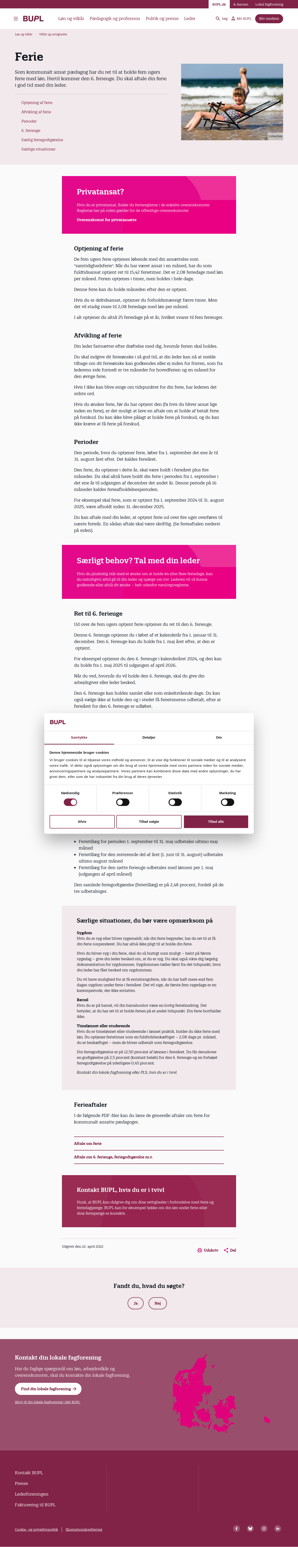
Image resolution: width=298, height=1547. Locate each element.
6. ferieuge (30, 130)
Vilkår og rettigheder (53, 34)
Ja (136, 1303)
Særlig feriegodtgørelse (42, 139)
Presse (21, 1483)
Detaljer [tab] (149, 737)
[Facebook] (236, 1528)
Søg (221, 18)
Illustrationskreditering (84, 1529)
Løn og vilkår (71, 18)
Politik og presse (162, 18)
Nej (158, 1303)
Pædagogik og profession (115, 18)
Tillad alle (216, 822)
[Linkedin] (277, 1528)
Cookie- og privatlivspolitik (36, 1529)
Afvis (82, 822)
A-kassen (240, 4)
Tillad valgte (149, 822)
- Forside (33, 19)
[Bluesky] (250, 1528)
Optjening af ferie (36, 102)
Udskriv (207, 1250)
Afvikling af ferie (36, 112)
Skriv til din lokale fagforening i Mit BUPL (47, 1402)
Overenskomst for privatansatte (106, 219)
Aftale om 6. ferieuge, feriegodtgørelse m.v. (113, 1157)
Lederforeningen (31, 1494)
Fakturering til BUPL (35, 1504)
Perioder (29, 121)
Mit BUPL (241, 19)
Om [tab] (219, 737)
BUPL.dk (219, 4)
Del (230, 1250)
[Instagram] (264, 1528)
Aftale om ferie (88, 1143)
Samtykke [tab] (79, 737)
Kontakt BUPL (29, 1472)
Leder (189, 18)
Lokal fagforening (269, 4)
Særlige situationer (38, 149)
